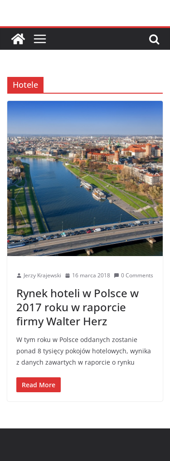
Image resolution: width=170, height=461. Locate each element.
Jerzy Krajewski (42, 275)
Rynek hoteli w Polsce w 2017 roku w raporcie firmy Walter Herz (77, 306)
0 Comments (133, 275)
